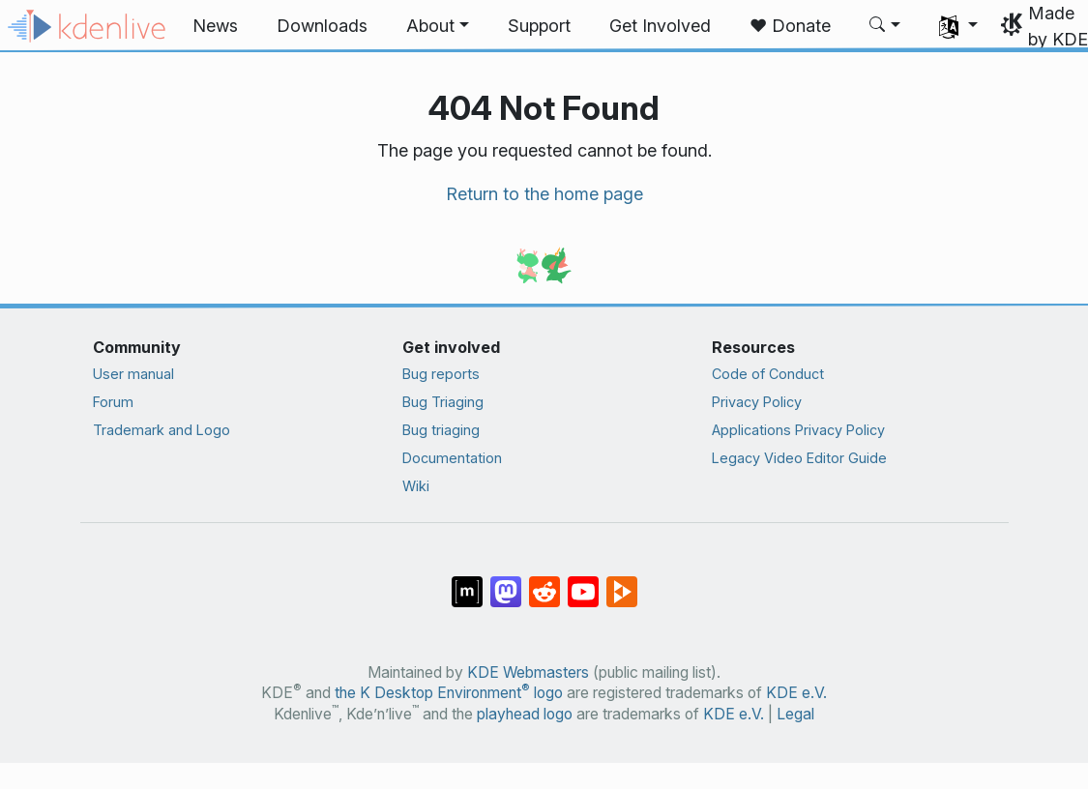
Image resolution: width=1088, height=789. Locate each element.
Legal (795, 714)
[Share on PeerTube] (621, 582)
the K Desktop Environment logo (449, 693)
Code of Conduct (768, 373)
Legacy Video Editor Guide (799, 458)
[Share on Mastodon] (505, 582)
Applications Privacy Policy (798, 430)
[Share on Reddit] (544, 582)
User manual (133, 373)
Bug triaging (441, 430)
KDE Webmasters (528, 672)
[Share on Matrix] (467, 582)
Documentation (452, 458)
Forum (113, 402)
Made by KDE (1058, 26)
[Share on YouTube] (583, 582)
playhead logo (525, 714)
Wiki (415, 486)
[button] (437, 26)
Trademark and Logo (161, 430)
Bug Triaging (443, 402)
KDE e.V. (796, 693)
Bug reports (441, 373)
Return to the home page (544, 194)
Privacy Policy (757, 402)
